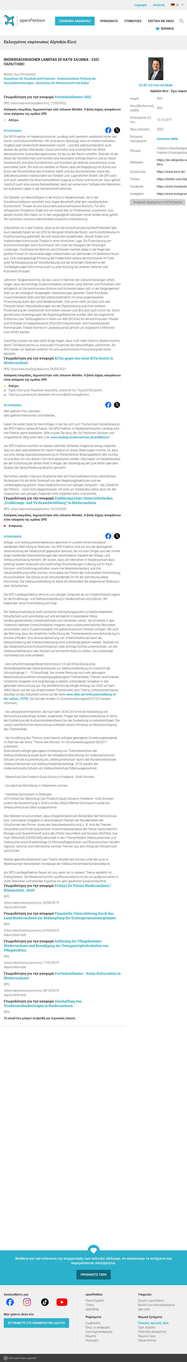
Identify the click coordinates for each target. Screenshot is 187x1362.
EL (175, 5)
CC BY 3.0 (145, 85)
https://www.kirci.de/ (171, 172)
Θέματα (90, 1336)
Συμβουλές (133, 21)
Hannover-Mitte (167, 139)
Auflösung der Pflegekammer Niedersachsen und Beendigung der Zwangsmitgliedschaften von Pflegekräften (56, 945)
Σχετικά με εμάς (161, 21)
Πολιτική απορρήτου (152, 1331)
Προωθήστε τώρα (94, 1274)
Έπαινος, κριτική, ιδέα (153, 1323)
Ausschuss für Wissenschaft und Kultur (62, 83)
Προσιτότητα (147, 1340)
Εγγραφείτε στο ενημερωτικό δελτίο (36, 1323)
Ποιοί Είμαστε (95, 1300)
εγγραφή (140, 5)
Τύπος (89, 1305)
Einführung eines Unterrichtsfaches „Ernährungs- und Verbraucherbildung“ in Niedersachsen (58, 500)
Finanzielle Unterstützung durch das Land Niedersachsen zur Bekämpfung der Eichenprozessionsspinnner (60, 915)
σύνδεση (159, 5)
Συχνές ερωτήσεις (151, 1300)
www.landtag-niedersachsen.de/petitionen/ (80, 437)
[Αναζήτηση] (181, 21)
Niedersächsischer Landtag (31, 59)
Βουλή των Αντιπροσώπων (156, 1305)
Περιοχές (92, 1340)
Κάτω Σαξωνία (76, 59)
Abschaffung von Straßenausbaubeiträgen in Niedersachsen (43, 1003)
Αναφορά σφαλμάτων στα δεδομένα (157, 202)
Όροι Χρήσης (147, 1327)
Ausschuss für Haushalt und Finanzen (30, 78)
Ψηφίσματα (109, 21)
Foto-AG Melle (163, 85)
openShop (92, 1309)
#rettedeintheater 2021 (73, 97)
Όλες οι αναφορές (98, 1327)
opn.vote (144, 1309)
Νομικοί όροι (147, 1336)
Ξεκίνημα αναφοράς (75, 21)
